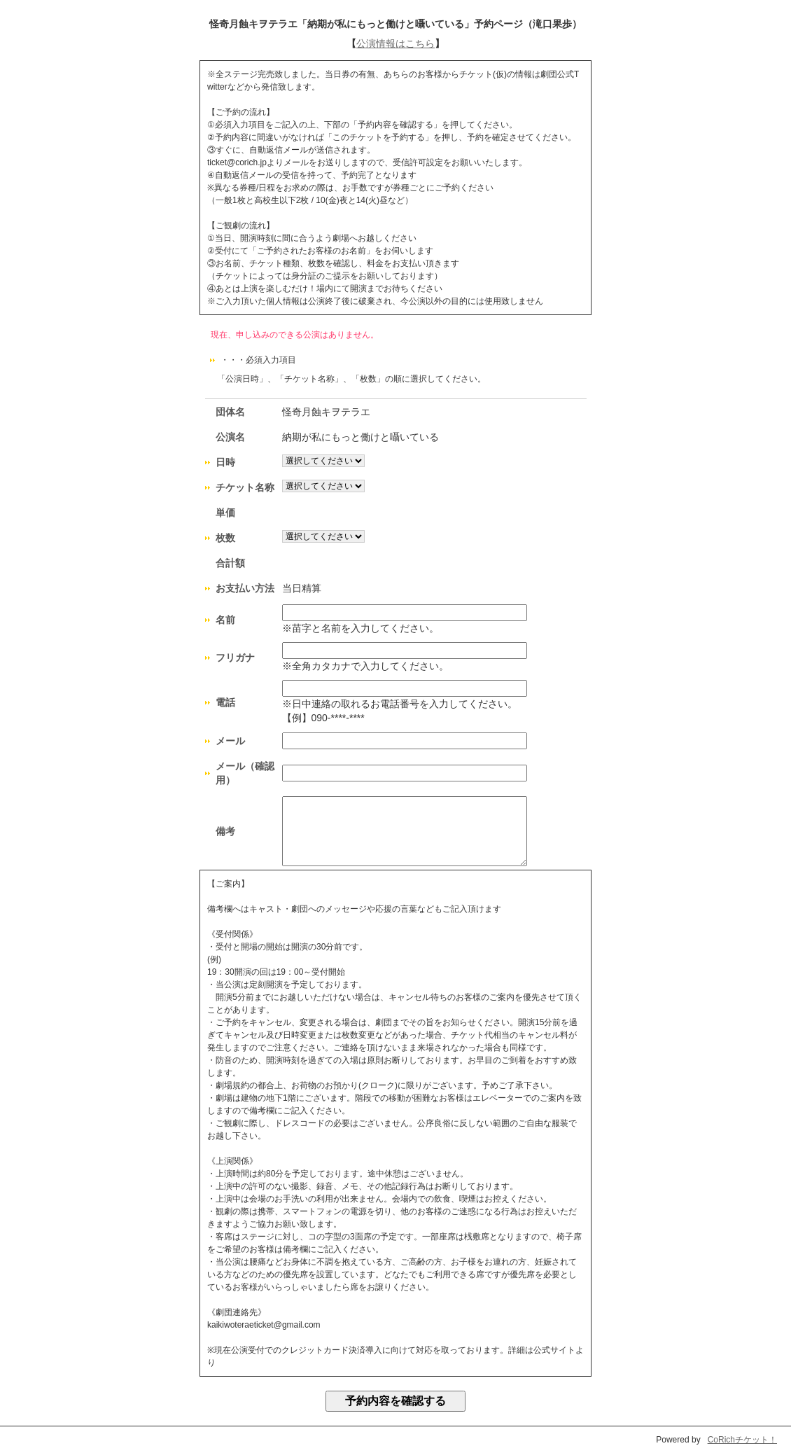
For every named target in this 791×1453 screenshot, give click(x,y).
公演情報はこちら (395, 43)
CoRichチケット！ (742, 1440)
